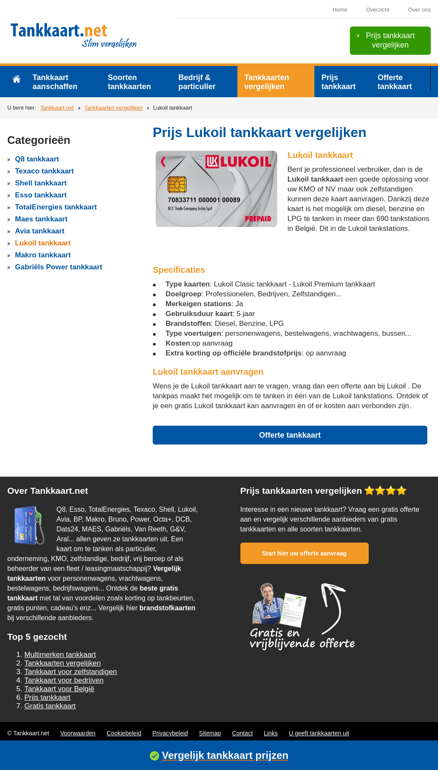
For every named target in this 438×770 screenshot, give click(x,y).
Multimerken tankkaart (60, 655)
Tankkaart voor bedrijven (64, 680)
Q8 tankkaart (37, 159)
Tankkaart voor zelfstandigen (70, 672)
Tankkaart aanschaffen (55, 82)
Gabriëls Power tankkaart (58, 267)
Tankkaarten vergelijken (266, 82)
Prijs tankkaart (338, 82)
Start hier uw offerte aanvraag (304, 553)
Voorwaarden (78, 733)
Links (271, 733)
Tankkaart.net (57, 107)
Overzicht (378, 9)
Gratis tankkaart (50, 706)
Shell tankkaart (41, 183)
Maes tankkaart (41, 219)
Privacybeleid (170, 733)
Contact (242, 733)
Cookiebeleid (124, 733)
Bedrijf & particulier (197, 82)
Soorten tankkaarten (129, 82)
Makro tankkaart (43, 255)
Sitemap (210, 733)
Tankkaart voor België (59, 689)
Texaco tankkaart (44, 171)
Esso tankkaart (41, 195)
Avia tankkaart (40, 231)
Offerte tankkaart (395, 82)
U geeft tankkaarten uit (319, 733)
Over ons (419, 9)
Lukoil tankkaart (43, 243)
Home (339, 9)
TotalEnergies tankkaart (56, 207)
